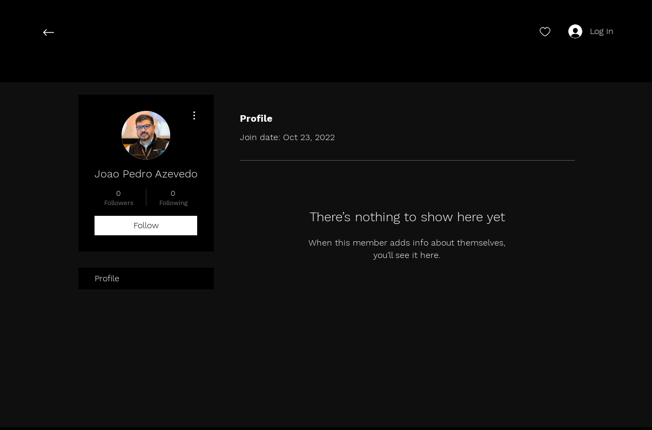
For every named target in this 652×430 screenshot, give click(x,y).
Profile (107, 278)
